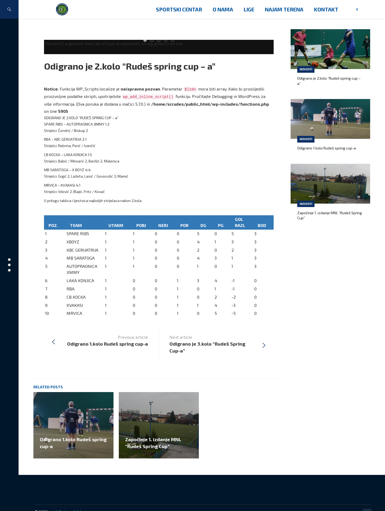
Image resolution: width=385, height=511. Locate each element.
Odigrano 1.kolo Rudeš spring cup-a (326, 148)
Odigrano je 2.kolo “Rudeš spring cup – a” (133, 65)
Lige (249, 9)
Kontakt (326, 9)
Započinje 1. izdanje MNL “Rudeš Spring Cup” (329, 215)
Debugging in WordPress (236, 96)
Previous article (107, 329)
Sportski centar (179, 9)
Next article (212, 332)
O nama (223, 9)
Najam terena (284, 9)
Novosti (306, 69)
